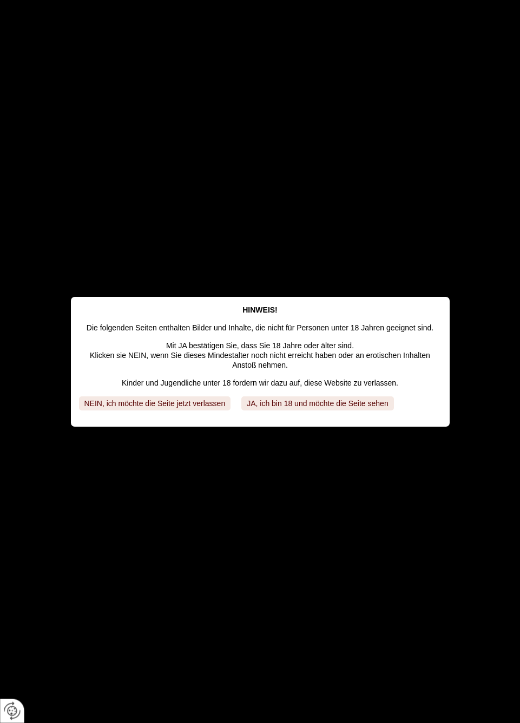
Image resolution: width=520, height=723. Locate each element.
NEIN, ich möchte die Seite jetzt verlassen (155, 403)
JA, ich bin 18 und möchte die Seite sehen (318, 403)
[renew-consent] (12, 711)
